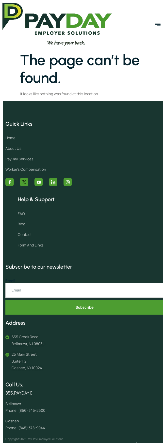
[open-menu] (158, 24)
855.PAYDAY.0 (27, 393)
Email (18, 281)
